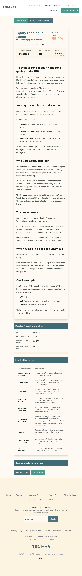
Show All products (22, 472)
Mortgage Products (36, 495)
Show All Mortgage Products (40, 21)
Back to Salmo (20, 21)
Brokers (9, 495)
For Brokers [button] (70, 5)
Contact (51, 499)
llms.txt (68, 531)
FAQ (41, 499)
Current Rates (53, 495)
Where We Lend (33, 5)
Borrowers (20, 495)
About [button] (54, 10)
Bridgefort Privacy (33, 531)
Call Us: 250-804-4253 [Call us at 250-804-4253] (70, 11)
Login (41, 558)
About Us (32, 499)
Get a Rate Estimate (52, 5)
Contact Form (50, 539)
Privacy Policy (16, 531)
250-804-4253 (37, 539)
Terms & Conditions (53, 531)
